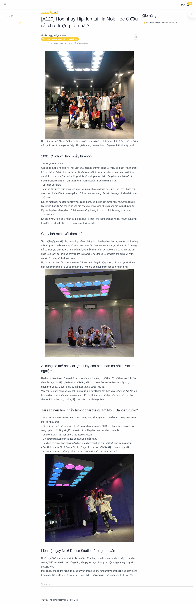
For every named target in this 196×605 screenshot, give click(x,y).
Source (70, 600)
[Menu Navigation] (5, 4)
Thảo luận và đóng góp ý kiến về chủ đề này (59, 39)
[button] (183, 4)
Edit (75, 600)
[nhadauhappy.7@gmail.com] (53, 35)
